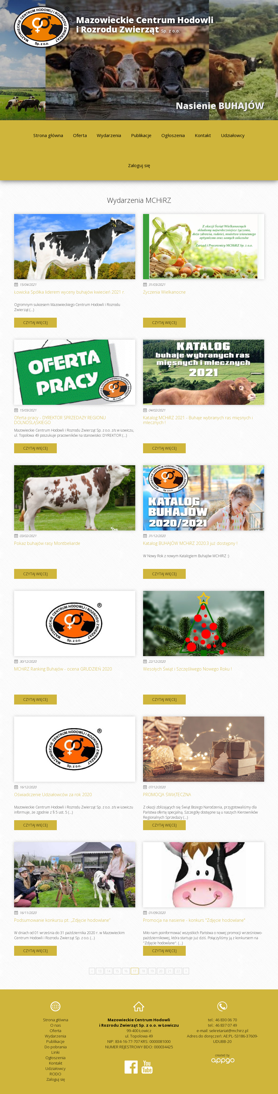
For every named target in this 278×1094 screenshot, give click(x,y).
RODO (55, 1074)
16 (126, 971)
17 (134, 971)
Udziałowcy (233, 135)
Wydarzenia (109, 135)
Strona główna (48, 135)
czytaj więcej (35, 322)
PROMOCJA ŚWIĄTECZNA (167, 794)
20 (161, 971)
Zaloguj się (139, 165)
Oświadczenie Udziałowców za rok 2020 (53, 794)
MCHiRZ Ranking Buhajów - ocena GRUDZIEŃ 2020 (63, 669)
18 (143, 971)
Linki (55, 1052)
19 (152, 971)
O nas (55, 1025)
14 (108, 971)
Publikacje (141, 135)
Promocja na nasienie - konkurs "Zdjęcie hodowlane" (194, 920)
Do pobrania (55, 1047)
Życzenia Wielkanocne (164, 292)
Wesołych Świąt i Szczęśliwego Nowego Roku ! (187, 669)
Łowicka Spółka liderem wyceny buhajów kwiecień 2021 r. (69, 292)
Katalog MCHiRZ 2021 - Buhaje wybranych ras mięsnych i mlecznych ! (198, 420)
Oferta (80, 135)
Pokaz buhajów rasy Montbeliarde (47, 543)
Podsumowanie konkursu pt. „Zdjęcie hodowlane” (62, 920)
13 (100, 971)
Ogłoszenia (173, 135)
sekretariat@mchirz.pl (228, 1030)
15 (117, 971)
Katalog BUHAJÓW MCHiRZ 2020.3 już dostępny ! (190, 543)
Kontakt (203, 135)
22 (178, 971)
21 (169, 971)
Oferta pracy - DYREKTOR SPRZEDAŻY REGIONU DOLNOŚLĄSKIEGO (60, 420)
